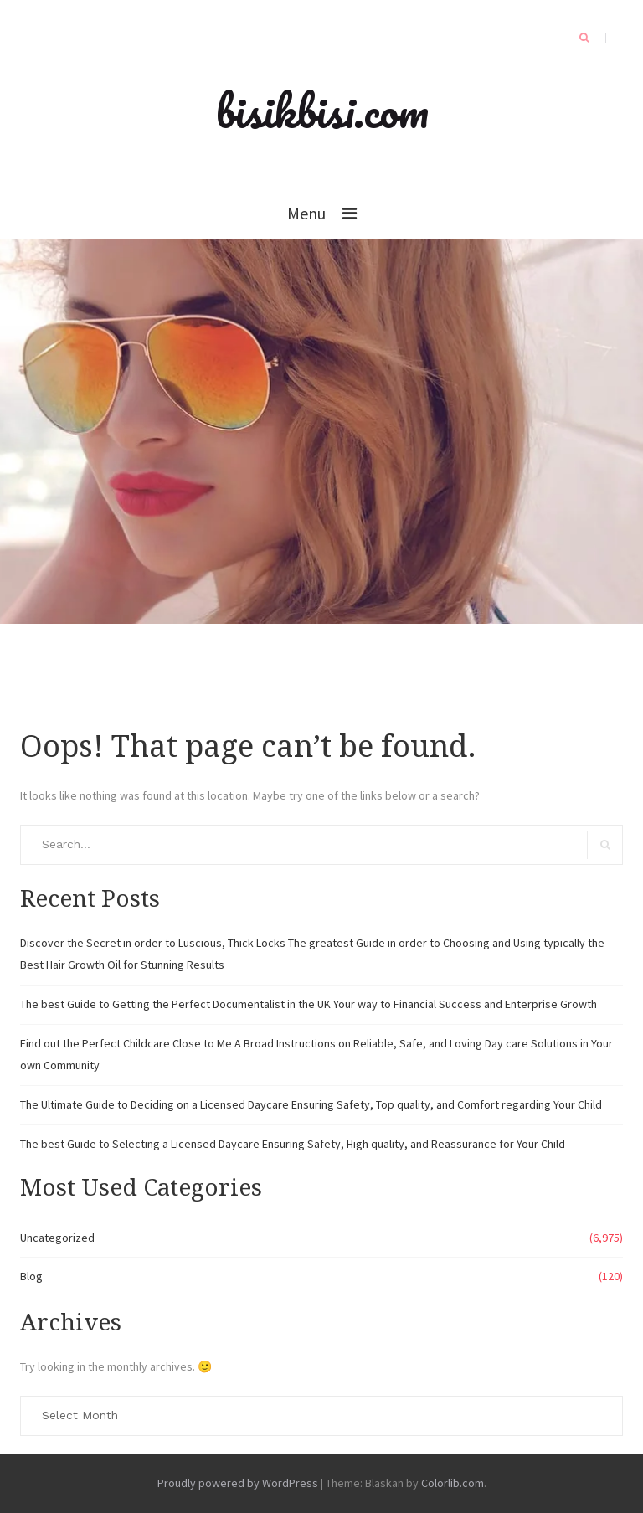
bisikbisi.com (322, 110)
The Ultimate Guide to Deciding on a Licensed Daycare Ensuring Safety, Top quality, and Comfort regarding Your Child (311, 1104)
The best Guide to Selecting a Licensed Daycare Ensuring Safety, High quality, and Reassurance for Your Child (292, 1143)
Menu (306, 213)
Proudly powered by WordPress (237, 1482)
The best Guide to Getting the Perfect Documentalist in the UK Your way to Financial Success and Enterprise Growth (308, 1003)
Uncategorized (57, 1237)
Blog (31, 1276)
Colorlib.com (452, 1482)
